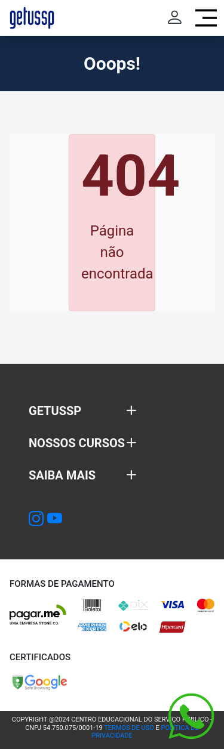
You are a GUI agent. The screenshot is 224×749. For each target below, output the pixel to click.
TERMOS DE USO (129, 728)
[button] (83, 411)
